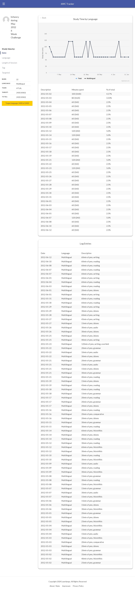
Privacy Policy (78, 586)
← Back (43, 18)
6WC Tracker (67, 3)
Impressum (66, 586)
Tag (3, 68)
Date (4, 53)
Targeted (6, 72)
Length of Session (9, 63)
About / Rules (55, 586)
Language (6, 58)
